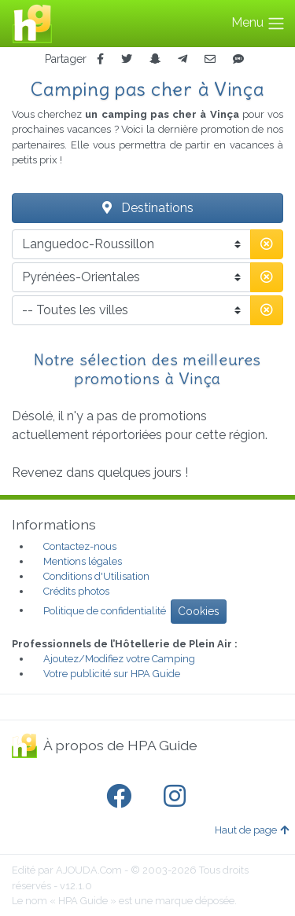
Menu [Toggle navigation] (258, 23)
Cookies (198, 611)
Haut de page (252, 830)
